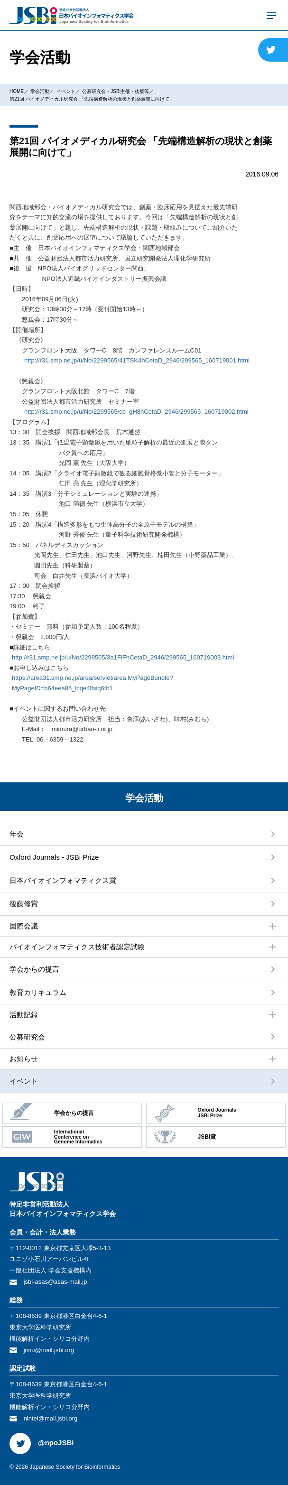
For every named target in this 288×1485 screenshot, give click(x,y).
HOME (16, 91)
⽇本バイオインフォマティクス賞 (62, 880)
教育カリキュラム (37, 992)
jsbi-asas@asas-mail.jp (55, 1281)
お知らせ (144, 1059)
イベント (65, 91)
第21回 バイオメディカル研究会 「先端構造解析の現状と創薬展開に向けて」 (91, 99)
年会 (16, 834)
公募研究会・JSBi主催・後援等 (115, 91)
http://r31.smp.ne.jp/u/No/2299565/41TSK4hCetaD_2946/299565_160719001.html (137, 360)
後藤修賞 (23, 904)
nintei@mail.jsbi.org (51, 1418)
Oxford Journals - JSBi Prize (54, 857)
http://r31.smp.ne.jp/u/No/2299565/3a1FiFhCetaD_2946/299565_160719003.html (123, 657)
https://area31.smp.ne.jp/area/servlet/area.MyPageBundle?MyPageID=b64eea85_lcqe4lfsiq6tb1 (92, 683)
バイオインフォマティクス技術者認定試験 (144, 947)
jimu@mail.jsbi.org (49, 1350)
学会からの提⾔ (34, 969)
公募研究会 (27, 1037)
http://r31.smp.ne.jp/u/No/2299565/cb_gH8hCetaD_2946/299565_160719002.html (136, 411)
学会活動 (39, 91)
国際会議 (144, 926)
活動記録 (144, 1015)
